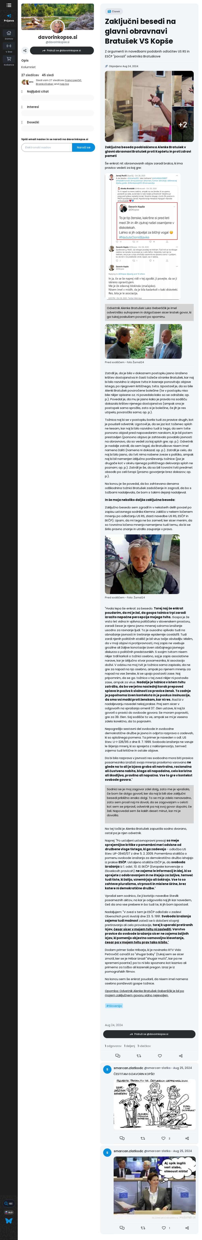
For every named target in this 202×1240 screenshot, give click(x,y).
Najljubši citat (38, 91)
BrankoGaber (45, 84)
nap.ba (64, 84)
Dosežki (33, 122)
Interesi (33, 107)
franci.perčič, (73, 80)
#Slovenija (114, 1006)
